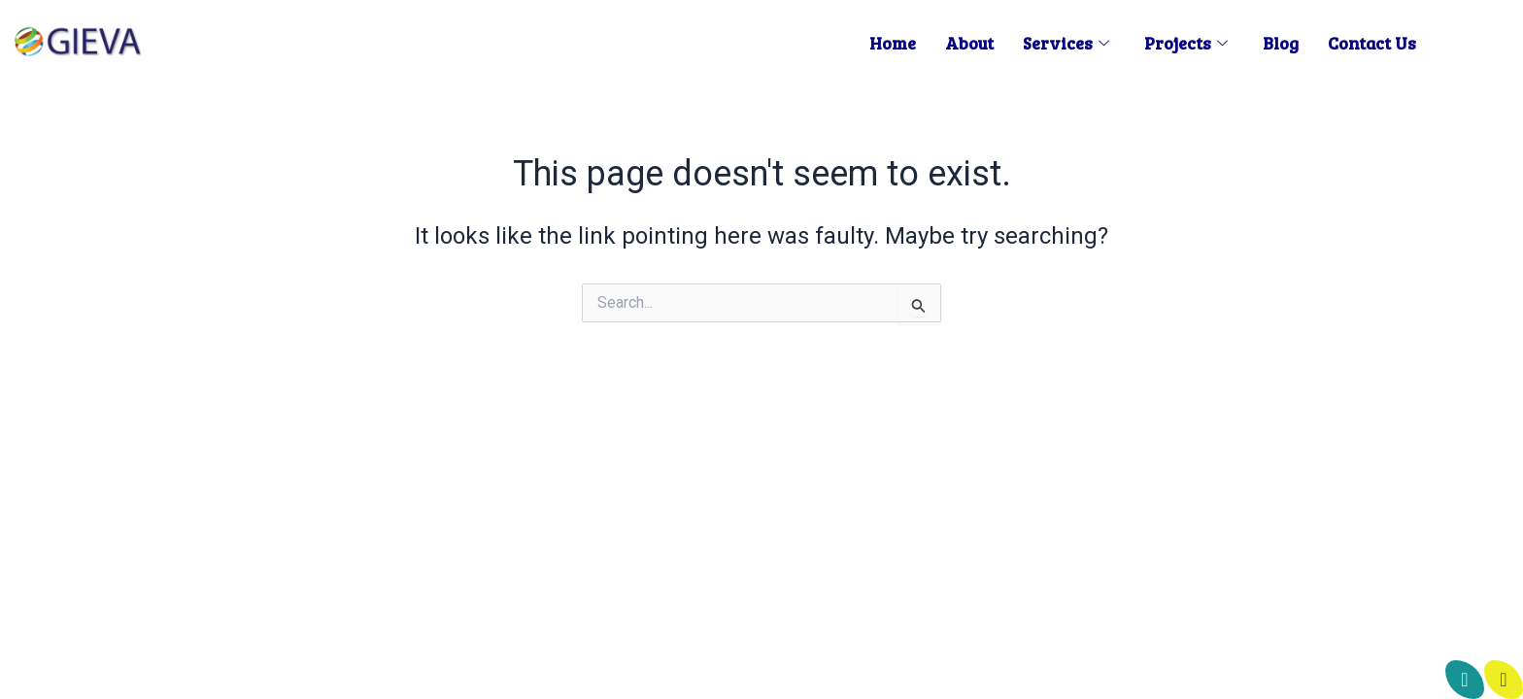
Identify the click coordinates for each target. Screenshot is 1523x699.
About (969, 42)
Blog (1281, 42)
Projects (1186, 42)
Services (1066, 42)
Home (892, 42)
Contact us (1372, 42)
